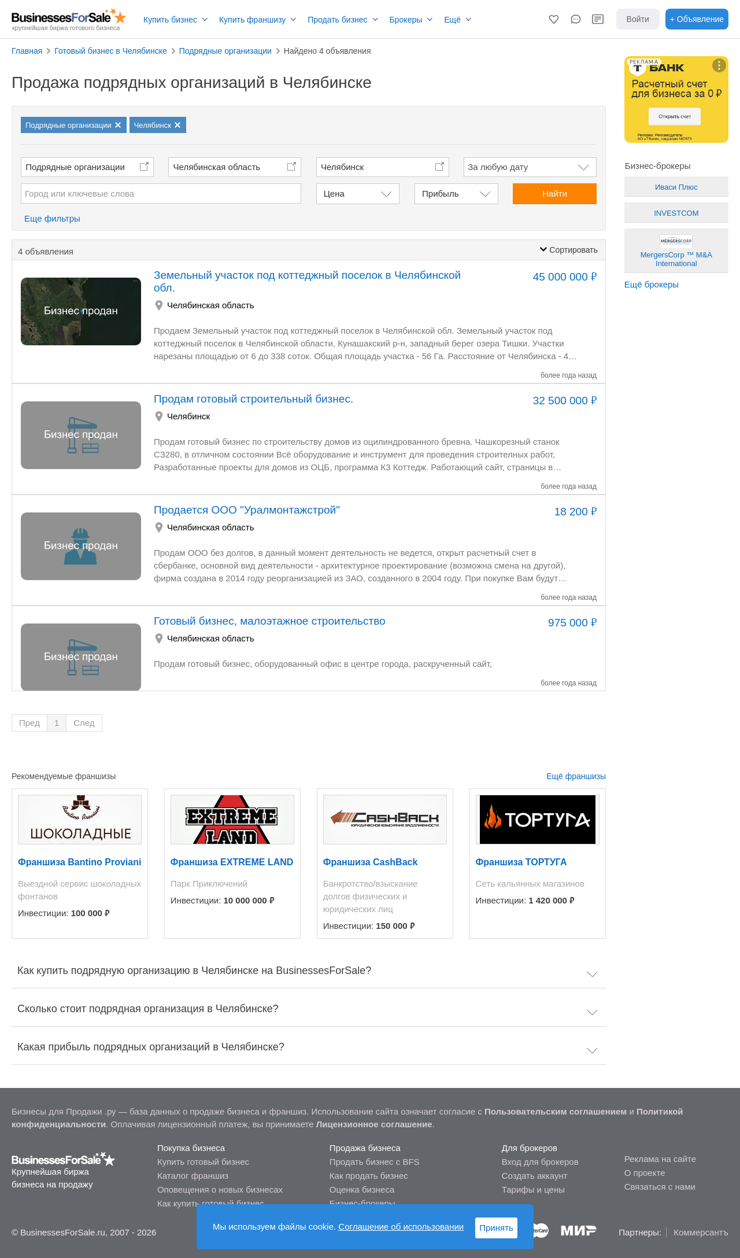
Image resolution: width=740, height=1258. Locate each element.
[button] (554, 19)
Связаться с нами (659, 1186)
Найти (554, 193)
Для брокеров (529, 1148)
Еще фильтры (52, 218)
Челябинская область (217, 167)
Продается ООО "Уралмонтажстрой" (247, 510)
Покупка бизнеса (191, 1148)
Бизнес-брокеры (362, 1203)
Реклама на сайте (660, 1159)
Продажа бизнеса (365, 1148)
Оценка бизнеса (362, 1189)
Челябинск (188, 416)
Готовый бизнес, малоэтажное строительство (270, 621)
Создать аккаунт (535, 1175)
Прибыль (440, 193)
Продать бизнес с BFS (375, 1162)
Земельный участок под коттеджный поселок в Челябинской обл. (307, 281)
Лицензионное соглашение (374, 1124)
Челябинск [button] (342, 167)
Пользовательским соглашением (555, 1111)
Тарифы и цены (533, 1189)
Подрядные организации (75, 167)
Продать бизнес (337, 19)
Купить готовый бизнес (203, 1162)
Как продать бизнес (369, 1175)
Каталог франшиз (192, 1175)
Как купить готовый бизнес (210, 1203)
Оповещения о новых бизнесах (220, 1189)
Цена (334, 193)
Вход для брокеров (540, 1162)
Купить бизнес (170, 19)
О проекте (644, 1173)
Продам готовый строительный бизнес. (253, 399)
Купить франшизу (252, 19)
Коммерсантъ (701, 1232)
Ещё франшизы (576, 776)
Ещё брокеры (651, 284)
